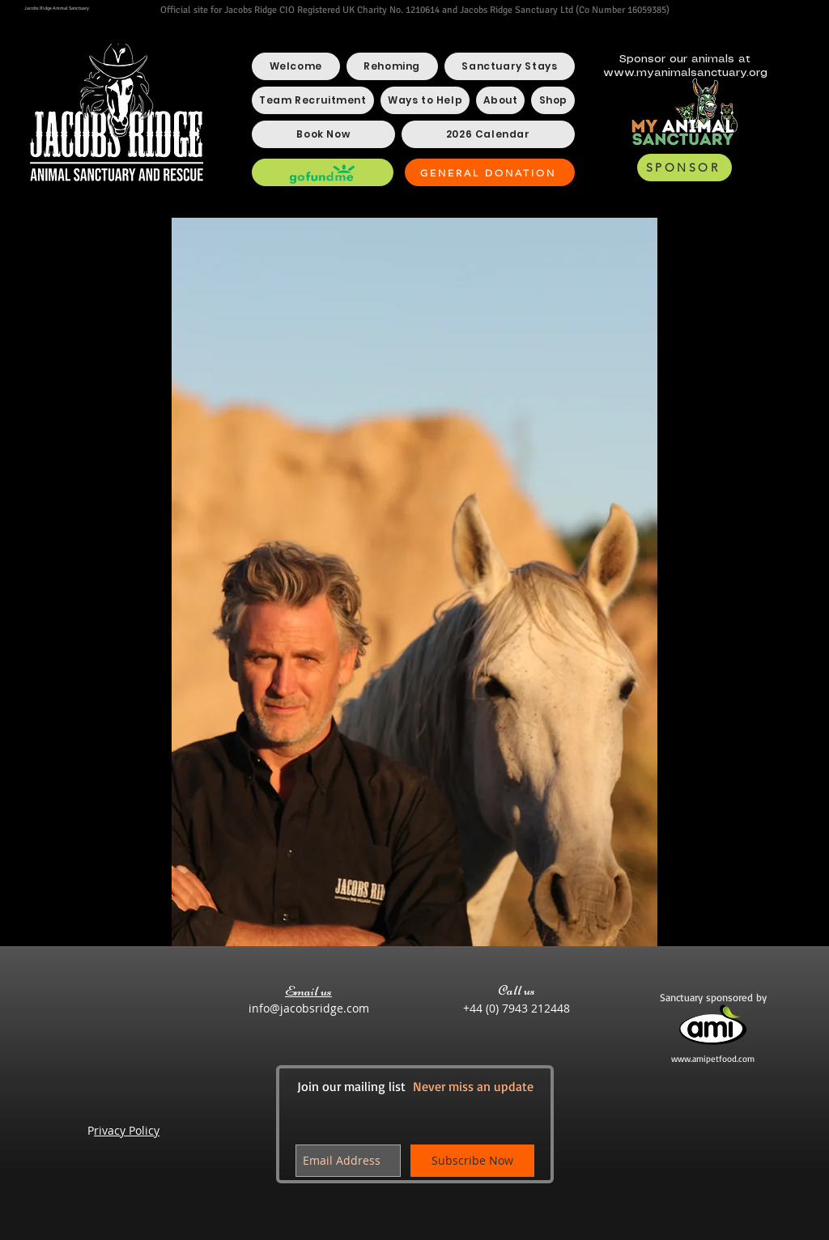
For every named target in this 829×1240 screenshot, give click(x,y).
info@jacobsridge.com (309, 1008)
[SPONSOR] (684, 167)
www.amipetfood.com (713, 1058)
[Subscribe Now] (472, 1160)
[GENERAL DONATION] (490, 172)
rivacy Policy (126, 1130)
